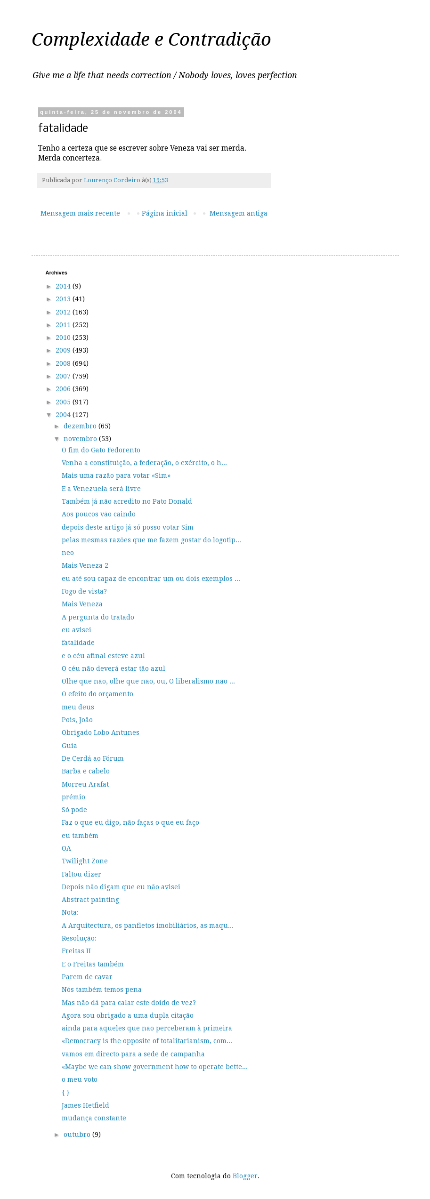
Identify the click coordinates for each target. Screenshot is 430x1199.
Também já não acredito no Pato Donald (127, 501)
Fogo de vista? (84, 591)
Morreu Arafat (85, 784)
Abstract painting (90, 899)
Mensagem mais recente (80, 213)
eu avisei (76, 630)
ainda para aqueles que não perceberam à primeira (147, 1028)
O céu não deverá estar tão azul (113, 668)
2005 (64, 402)
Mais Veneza (82, 604)
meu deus (78, 707)
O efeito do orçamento (97, 694)
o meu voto (79, 1079)
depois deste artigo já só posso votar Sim (128, 527)
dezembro (81, 426)
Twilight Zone (85, 861)
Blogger (245, 1176)
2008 (64, 363)
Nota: (70, 912)
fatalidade (78, 642)
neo (68, 552)
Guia (69, 745)
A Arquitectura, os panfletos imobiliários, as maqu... (148, 925)
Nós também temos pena (102, 989)
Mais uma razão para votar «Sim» (116, 475)
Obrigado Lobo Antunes (100, 732)
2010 (64, 337)
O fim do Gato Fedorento (101, 450)
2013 (64, 299)
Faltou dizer (81, 874)
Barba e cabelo (86, 771)
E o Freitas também (93, 964)
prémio (73, 797)
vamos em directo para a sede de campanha (133, 1054)
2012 (64, 312)
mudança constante (94, 1118)
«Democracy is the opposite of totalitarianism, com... (147, 1041)
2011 (64, 325)
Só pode (74, 809)
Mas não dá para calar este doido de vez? (129, 1002)
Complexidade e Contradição (151, 39)
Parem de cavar (87, 977)
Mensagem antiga (239, 213)
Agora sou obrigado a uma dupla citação (128, 1015)
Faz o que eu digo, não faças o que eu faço (130, 822)
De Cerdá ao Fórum (93, 758)
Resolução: (79, 938)
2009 (64, 350)
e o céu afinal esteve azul (103, 656)
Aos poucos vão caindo (99, 514)
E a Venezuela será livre (101, 488)
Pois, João (77, 720)
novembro (81, 439)
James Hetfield (85, 1105)
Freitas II (76, 951)
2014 (64, 286)
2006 (64, 389)
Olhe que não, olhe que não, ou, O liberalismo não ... (148, 681)
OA (66, 848)
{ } (65, 1092)
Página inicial (164, 213)
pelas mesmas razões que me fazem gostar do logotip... (151, 540)
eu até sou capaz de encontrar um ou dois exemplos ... (151, 578)
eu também (80, 835)
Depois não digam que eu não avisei (121, 887)
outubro (78, 1134)
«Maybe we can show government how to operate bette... (155, 1066)
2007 (64, 376)
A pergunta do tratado (98, 617)
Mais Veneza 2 (85, 565)
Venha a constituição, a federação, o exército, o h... (144, 463)
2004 (64, 414)
